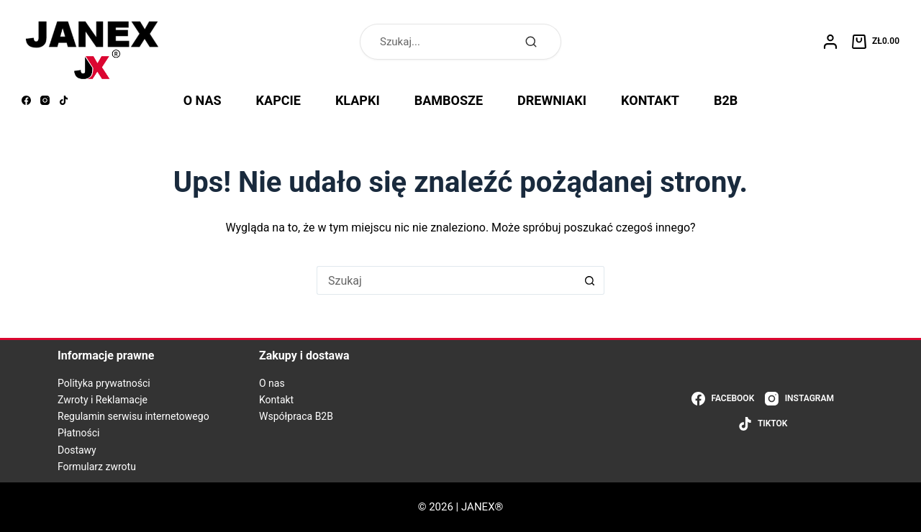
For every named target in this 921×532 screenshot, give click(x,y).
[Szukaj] (531, 41)
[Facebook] (26, 100)
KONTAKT (650, 100)
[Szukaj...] (446, 280)
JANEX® (482, 506)
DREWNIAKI (551, 100)
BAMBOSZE (448, 100)
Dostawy (77, 450)
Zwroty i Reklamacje (103, 399)
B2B (726, 100)
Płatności (79, 433)
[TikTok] (63, 100)
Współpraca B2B (296, 416)
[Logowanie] (830, 42)
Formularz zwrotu (97, 466)
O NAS (202, 100)
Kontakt (276, 399)
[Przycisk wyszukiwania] (590, 280)
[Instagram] (45, 100)
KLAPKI (357, 100)
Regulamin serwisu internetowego (133, 416)
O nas (272, 383)
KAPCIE (278, 100)
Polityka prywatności (104, 383)
